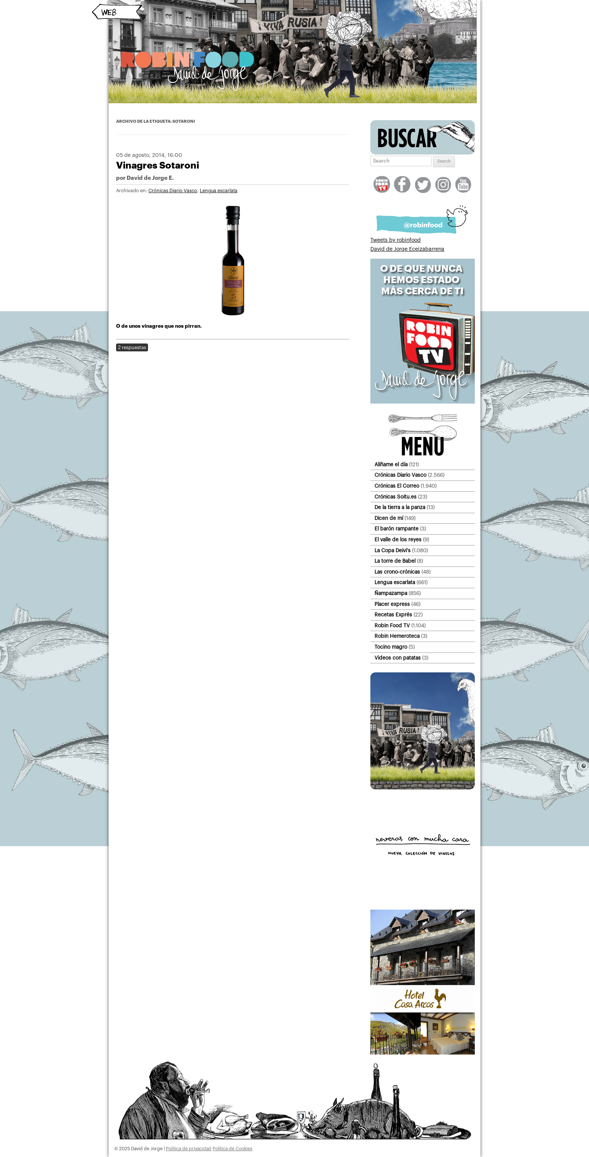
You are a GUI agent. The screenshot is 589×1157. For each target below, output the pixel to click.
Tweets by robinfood (395, 240)
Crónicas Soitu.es (396, 496)
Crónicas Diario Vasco (172, 190)
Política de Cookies (232, 1148)
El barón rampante (396, 528)
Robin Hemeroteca (397, 636)
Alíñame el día (391, 464)
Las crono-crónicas (397, 571)
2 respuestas (132, 347)
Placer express (392, 604)
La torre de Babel (395, 561)
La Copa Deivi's (393, 550)
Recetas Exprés (393, 614)
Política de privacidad (188, 1148)
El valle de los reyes (398, 539)
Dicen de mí (389, 518)
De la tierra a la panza (400, 507)
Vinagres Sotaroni (157, 165)
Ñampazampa (391, 593)
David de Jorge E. (150, 178)
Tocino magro (391, 647)
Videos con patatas (398, 657)
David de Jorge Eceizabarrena (407, 249)
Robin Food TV (392, 625)
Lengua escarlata (218, 190)
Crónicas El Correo (397, 486)
